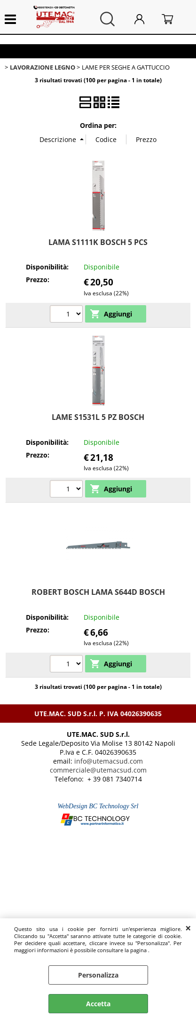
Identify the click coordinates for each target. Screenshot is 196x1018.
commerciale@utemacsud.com (98, 769)
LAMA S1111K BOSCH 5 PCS (98, 242)
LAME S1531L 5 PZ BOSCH (98, 417)
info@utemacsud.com (108, 761)
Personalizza (98, 975)
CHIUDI (188, 927)
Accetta (98, 1003)
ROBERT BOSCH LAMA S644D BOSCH (98, 592)
